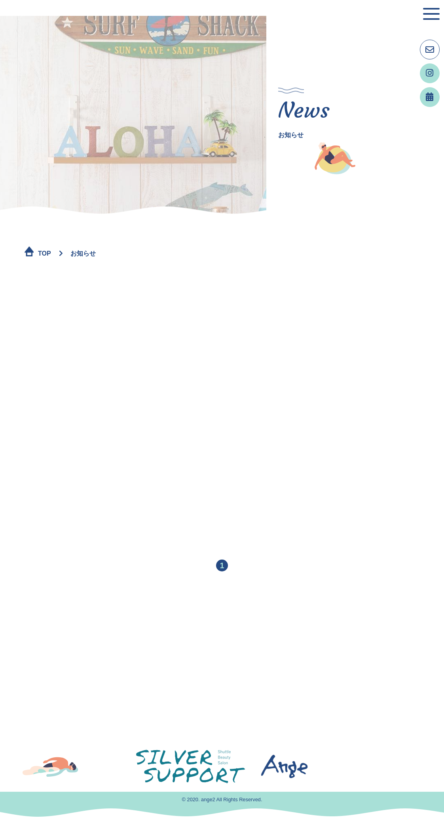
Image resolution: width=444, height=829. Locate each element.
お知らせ (83, 253)
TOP (44, 253)
